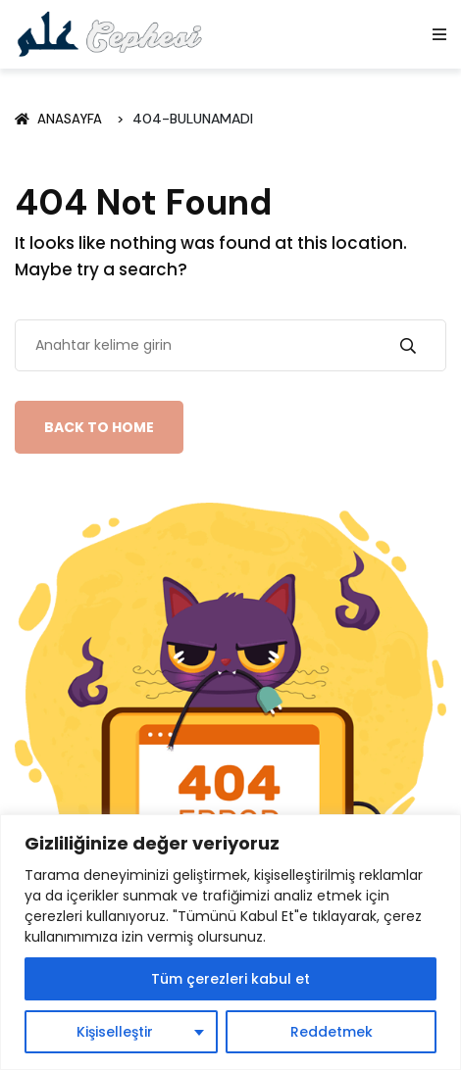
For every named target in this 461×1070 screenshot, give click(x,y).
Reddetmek (331, 1032)
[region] (230, 942)
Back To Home (99, 427)
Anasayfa (61, 119)
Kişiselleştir (115, 1032)
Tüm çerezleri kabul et (230, 979)
